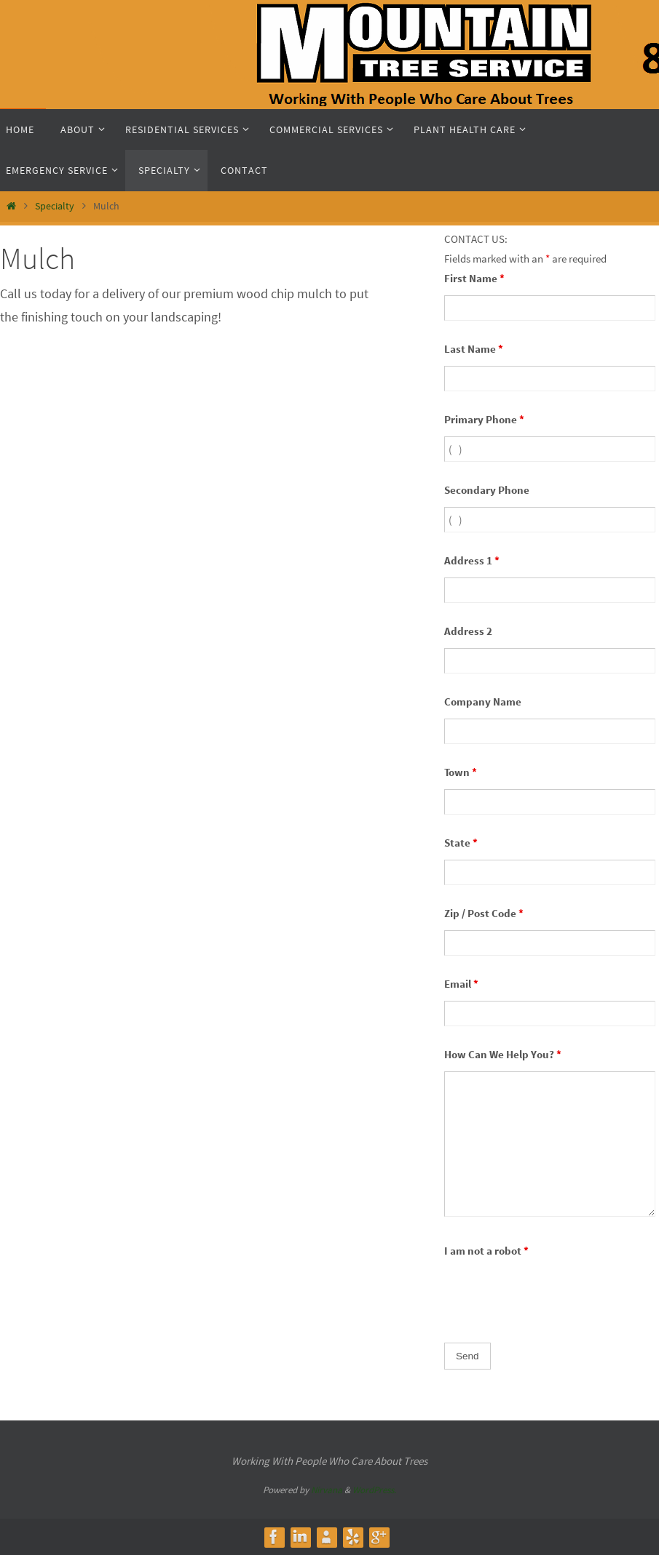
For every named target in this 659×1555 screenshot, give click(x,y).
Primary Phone (484, 419)
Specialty (54, 205)
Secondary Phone (486, 490)
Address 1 (472, 560)
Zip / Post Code (484, 913)
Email (461, 984)
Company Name (482, 701)
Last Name (473, 349)
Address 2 (468, 631)
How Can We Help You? (502, 1054)
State (461, 843)
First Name (474, 278)
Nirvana (326, 1490)
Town (460, 772)
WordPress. (374, 1490)
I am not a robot (486, 1251)
